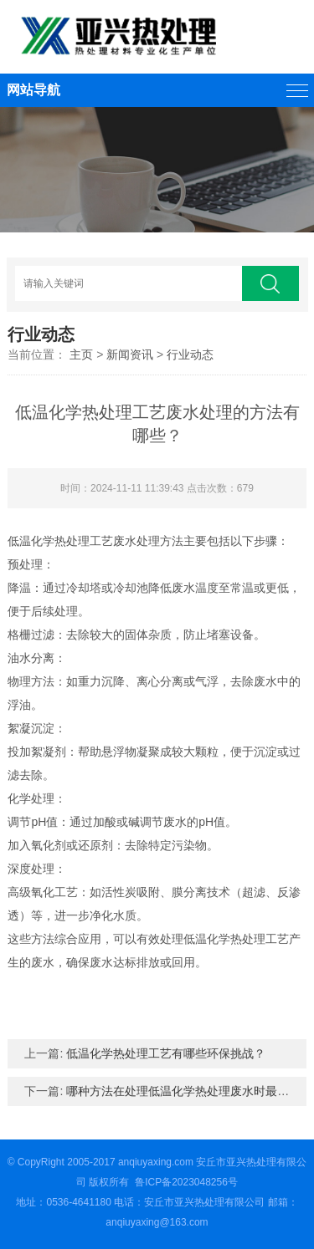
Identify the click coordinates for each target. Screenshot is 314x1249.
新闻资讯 (129, 354)
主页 (81, 354)
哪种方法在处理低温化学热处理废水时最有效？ (189, 1091)
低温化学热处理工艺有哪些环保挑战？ (165, 1053)
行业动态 (190, 354)
